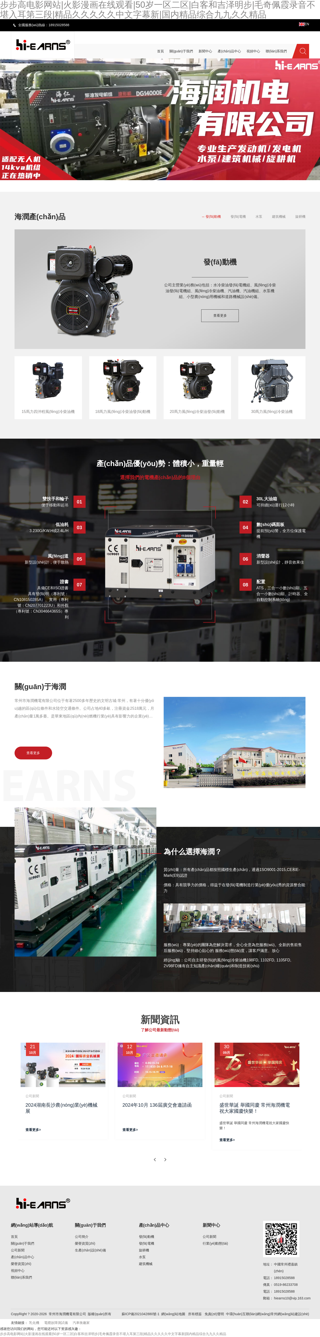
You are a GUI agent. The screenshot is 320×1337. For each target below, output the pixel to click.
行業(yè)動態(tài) (215, 1244)
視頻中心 (17, 1271)
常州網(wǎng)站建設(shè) (290, 1314)
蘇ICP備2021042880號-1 (141, 1314)
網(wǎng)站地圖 (173, 1314)
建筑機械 (279, 216)
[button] (143, 184)
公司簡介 (81, 1237)
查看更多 (220, 315)
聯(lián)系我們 (21, 1278)
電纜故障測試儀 (56, 1323)
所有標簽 (195, 1314)
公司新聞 (17, 1251)
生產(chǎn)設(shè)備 (90, 1251)
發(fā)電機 (238, 216)
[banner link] (160, 119)
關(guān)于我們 (22, 1244)
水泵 (259, 216)
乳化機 (34, 1323)
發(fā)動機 (213, 216)
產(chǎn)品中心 (22, 1257)
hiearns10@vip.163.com (292, 1299)
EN (304, 24)
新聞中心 (211, 1225)
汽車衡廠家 (81, 1323)
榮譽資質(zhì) (21, 1264)
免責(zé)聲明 (214, 1314)
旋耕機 (300, 216)
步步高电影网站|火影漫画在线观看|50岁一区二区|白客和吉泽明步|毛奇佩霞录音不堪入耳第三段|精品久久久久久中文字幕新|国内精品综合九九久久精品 (113, 1334)
